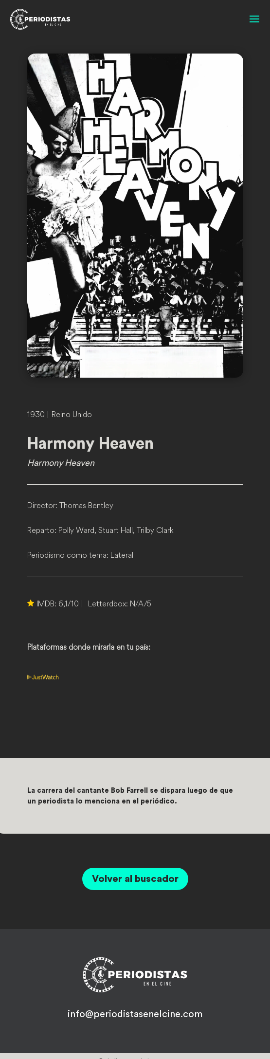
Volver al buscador (135, 879)
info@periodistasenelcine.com (135, 1014)
